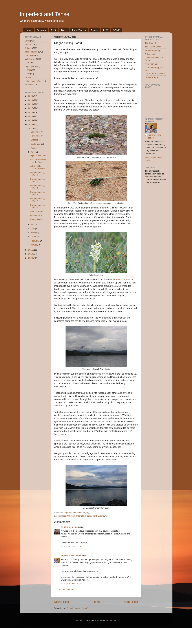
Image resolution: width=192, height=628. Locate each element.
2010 (30, 254)
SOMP (116, 30)
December (36, 132)
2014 (30, 120)
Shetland (29, 85)
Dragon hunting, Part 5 (37, 180)
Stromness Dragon (153, 50)
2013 (30, 124)
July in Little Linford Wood (37, 167)
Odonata (41, 30)
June (33, 224)
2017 (30, 108)
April (33, 233)
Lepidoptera (30, 66)
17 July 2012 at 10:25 (71, 546)
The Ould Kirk (151, 43)
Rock (27, 74)
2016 (30, 112)
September (36, 144)
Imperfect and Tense (44, 14)
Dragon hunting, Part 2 (37, 199)
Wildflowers (103, 516)
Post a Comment (65, 590)
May (33, 229)
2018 (30, 104)
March (34, 237)
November (36, 136)
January (35, 245)
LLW (105, 30)
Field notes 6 (36, 215)
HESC (28, 70)
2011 (30, 250)
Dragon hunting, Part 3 (37, 193)
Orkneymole (150, 54)
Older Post (131, 601)
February (35, 241)
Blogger (112, 620)
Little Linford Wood (33, 81)
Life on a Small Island (155, 74)
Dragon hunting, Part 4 (37, 186)
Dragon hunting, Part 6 (37, 173)
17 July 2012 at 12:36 (71, 584)
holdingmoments (69, 527)
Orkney (28, 48)
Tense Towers (79, 30)
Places (94, 30)
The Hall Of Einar (153, 47)
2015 (30, 116)
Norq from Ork (151, 64)
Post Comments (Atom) (77, 608)
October (35, 140)
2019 (30, 100)
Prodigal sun (36, 219)
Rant (53, 30)
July (33, 152)
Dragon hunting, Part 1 (37, 206)
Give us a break (37, 211)
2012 (30, 128)
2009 (30, 258)
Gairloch (71, 516)
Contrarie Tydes (152, 77)
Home (29, 30)
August (34, 148)
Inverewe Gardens (120, 279)
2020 (30, 96)
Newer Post (61, 601)
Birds (63, 30)
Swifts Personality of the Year (38, 160)
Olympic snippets (38, 155)
